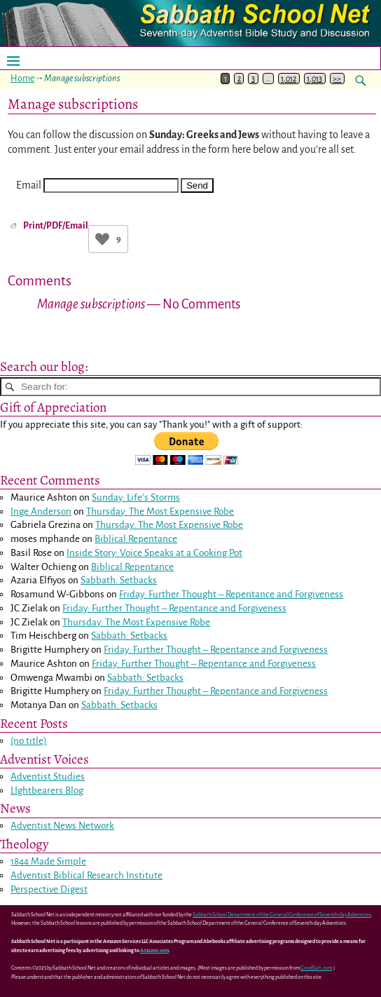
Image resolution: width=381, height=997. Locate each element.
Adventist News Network (62, 825)
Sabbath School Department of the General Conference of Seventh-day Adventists (282, 915)
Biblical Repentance (136, 539)
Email (28, 185)
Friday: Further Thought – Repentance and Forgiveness (231, 594)
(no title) (29, 740)
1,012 (288, 78)
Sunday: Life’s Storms (136, 497)
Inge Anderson (41, 511)
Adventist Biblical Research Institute (86, 875)
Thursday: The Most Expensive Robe (160, 511)
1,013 (314, 78)
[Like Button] (102, 239)
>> (337, 78)
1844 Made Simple (48, 861)
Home (22, 78)
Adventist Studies (48, 776)
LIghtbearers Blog (47, 790)
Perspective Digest (49, 889)
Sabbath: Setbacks (119, 580)
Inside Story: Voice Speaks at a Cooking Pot (154, 553)
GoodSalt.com (316, 968)
